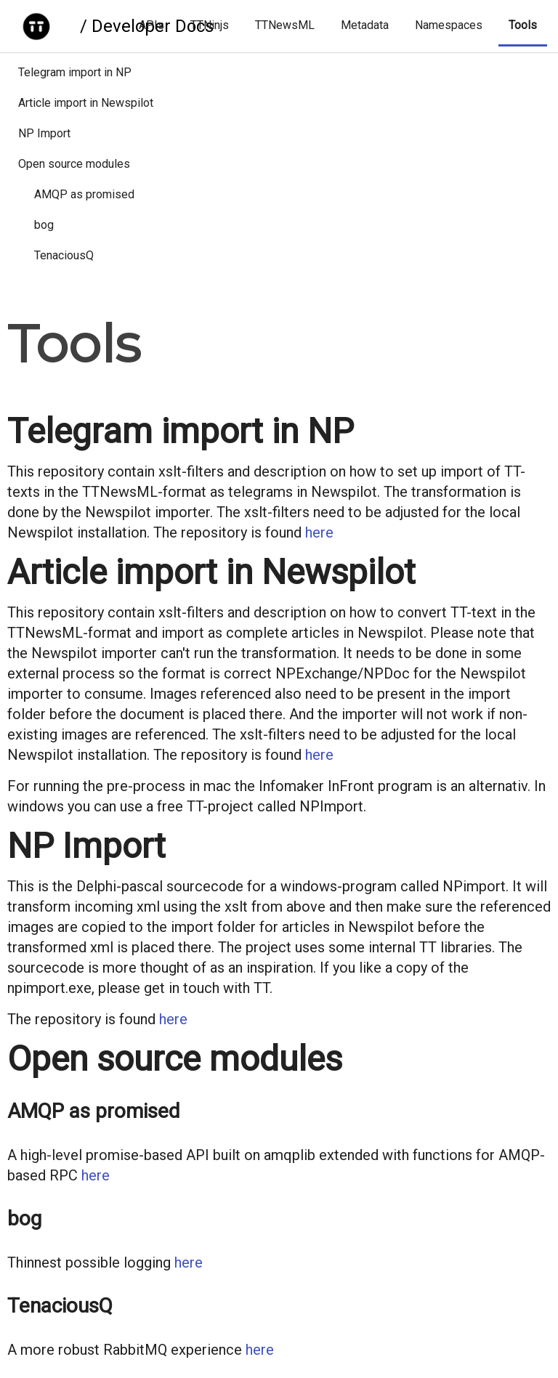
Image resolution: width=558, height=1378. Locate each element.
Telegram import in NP (75, 72)
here (319, 532)
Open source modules (74, 164)
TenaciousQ (64, 255)
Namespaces (448, 25)
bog (44, 225)
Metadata (365, 25)
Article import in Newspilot (85, 103)
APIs (151, 25)
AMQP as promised (84, 194)
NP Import (44, 133)
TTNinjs (209, 25)
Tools (523, 25)
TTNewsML (285, 25)
